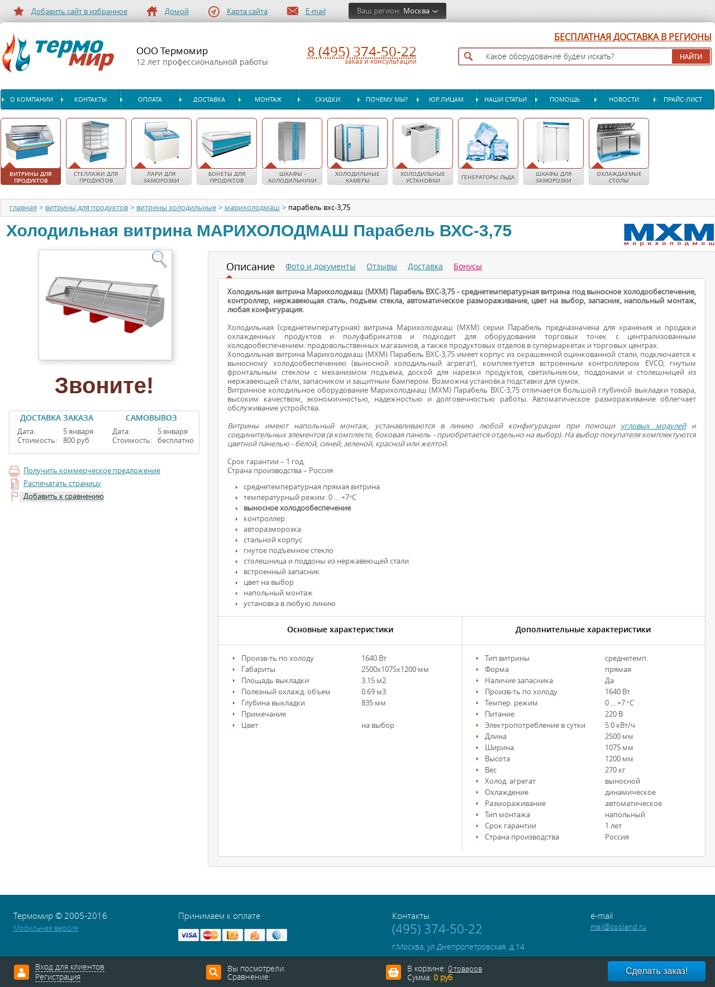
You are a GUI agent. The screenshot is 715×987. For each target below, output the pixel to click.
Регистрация (57, 977)
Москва (416, 11)
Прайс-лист (683, 99)
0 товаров (465, 969)
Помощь (565, 99)
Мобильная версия (45, 928)
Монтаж (268, 99)
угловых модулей (653, 426)
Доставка (209, 99)
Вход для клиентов (69, 967)
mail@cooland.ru (618, 927)
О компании (31, 99)
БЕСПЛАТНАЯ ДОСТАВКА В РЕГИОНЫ (633, 37)
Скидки (327, 99)
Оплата (150, 99)
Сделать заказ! (657, 971)
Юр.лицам (446, 99)
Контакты (90, 99)
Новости (624, 99)
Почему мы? (387, 99)
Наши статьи (505, 99)
